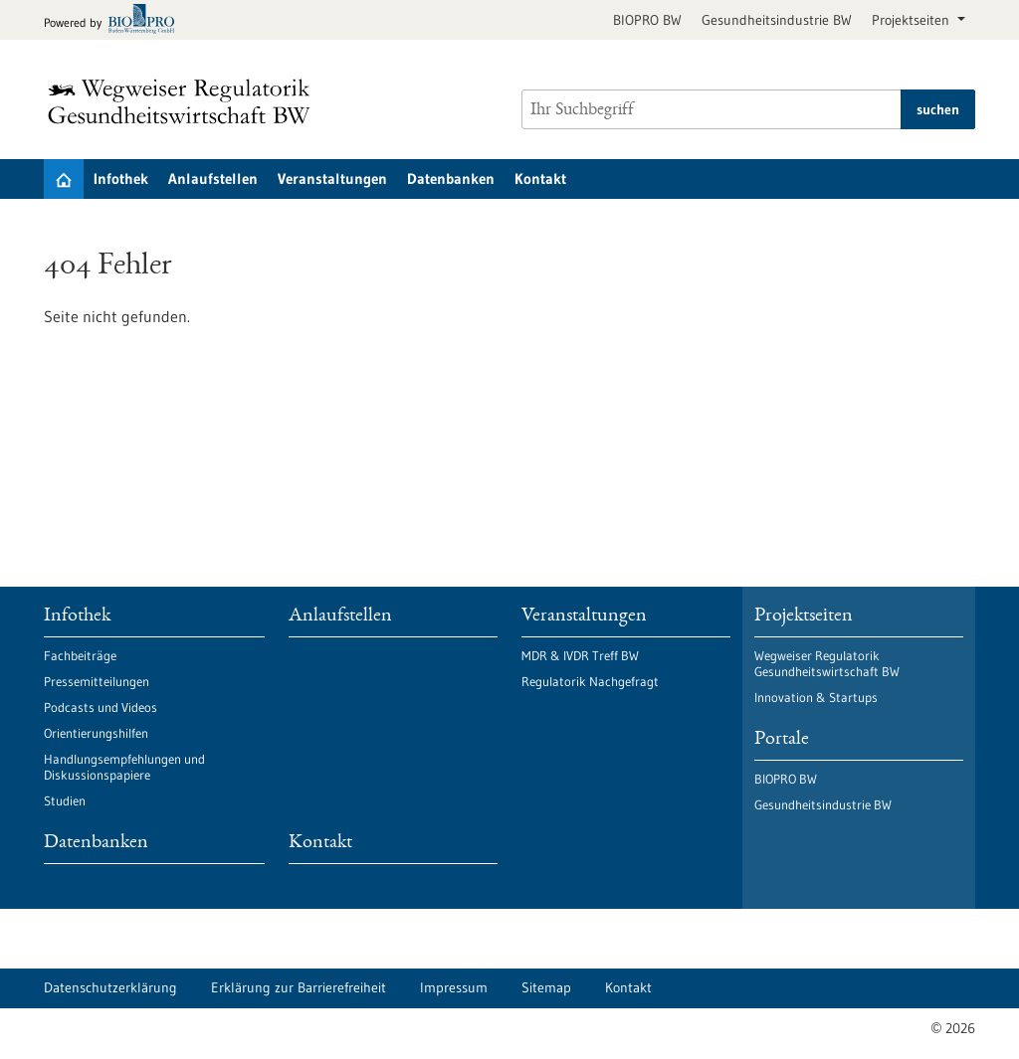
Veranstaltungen (332, 178)
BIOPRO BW (647, 20)
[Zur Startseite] (184, 101)
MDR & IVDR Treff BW (580, 655)
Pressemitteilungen (96, 681)
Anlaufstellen (213, 178)
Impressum (454, 987)
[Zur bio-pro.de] (115, 20)
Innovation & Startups (816, 697)
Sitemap (546, 987)
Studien (65, 800)
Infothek (121, 178)
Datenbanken (451, 178)
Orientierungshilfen (96, 733)
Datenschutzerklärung (110, 987)
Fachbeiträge (80, 655)
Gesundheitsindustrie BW (777, 20)
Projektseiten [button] (912, 20)
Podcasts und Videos (100, 707)
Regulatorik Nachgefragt (590, 681)
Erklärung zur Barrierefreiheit (298, 987)
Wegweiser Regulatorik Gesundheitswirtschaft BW (827, 663)
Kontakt (540, 178)
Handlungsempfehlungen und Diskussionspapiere (124, 767)
